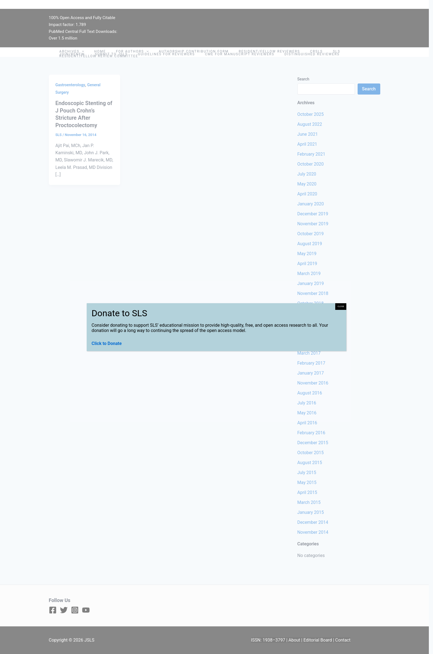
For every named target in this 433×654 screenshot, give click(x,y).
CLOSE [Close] (340, 306)
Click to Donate (107, 343)
